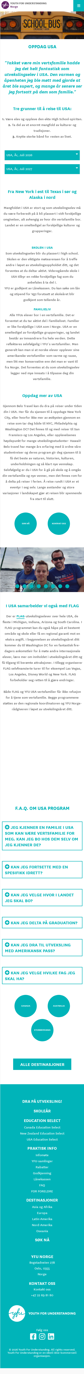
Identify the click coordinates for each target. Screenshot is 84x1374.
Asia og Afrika (42, 1207)
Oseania (42, 1231)
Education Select (42, 1120)
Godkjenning (42, 1173)
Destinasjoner (42, 1200)
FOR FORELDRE (42, 1191)
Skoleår (42, 1110)
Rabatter (42, 1167)
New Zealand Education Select (42, 1133)
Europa (42, 1213)
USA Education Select (42, 1139)
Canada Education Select (42, 1127)
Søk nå (42, 1239)
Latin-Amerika (42, 1219)
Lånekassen (42, 1179)
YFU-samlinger (42, 1161)
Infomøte (42, 1155)
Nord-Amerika (42, 1225)
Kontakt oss (42, 1289)
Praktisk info (42, 1148)
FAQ (42, 1185)
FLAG (20, 616)
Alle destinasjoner (42, 1064)
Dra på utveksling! (42, 1101)
